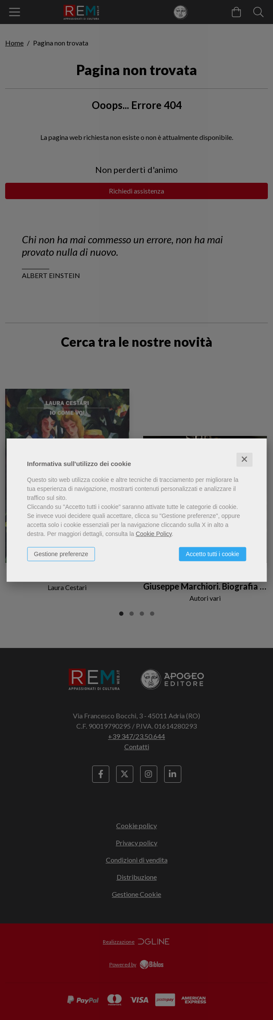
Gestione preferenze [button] (61, 554)
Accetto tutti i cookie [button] (212, 554)
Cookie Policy (154, 533)
